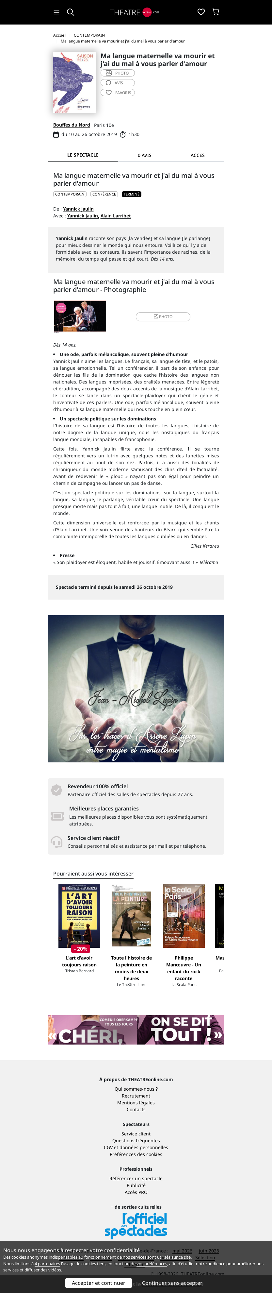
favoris (118, 92)
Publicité (136, 1185)
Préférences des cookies (136, 1154)
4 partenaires (47, 1264)
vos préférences (151, 1264)
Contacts (136, 1109)
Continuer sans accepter (172, 1282)
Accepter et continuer (98, 1282)
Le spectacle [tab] (83, 155)
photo (117, 73)
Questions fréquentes (136, 1140)
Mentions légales (136, 1102)
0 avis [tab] (145, 155)
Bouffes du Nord (71, 125)
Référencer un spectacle (136, 1178)
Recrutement (136, 1096)
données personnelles (144, 1147)
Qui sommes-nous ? (136, 1089)
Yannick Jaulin (78, 209)
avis (114, 83)
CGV (108, 1147)
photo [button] (163, 316)
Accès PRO (136, 1192)
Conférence (104, 194)
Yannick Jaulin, (83, 216)
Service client (136, 1134)
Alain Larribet (116, 216)
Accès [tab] (198, 155)
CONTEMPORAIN (70, 194)
